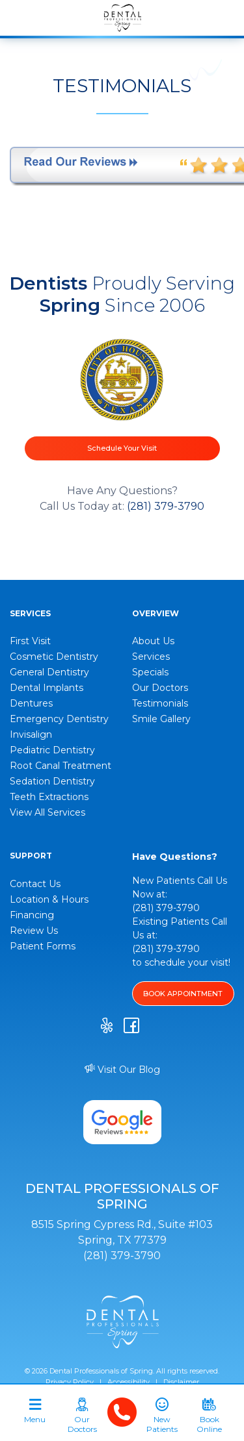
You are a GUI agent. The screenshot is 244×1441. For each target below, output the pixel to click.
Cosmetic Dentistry (54, 656)
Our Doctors (160, 688)
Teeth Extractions (49, 797)
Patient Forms (42, 946)
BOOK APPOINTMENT (183, 993)
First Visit (30, 641)
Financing (32, 915)
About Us (153, 641)
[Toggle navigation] (35, 1416)
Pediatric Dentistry (52, 750)
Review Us (34, 930)
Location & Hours (49, 899)
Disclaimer (181, 1381)
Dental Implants (46, 688)
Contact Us (35, 884)
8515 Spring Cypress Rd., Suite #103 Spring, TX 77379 (122, 1232)
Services (151, 656)
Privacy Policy (70, 1381)
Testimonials (160, 703)
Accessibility (128, 1381)
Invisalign (31, 734)
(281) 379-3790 (165, 506)
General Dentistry (49, 672)
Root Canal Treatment (60, 765)
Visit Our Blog (122, 1069)
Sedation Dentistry (52, 781)
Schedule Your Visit (122, 448)
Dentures (31, 703)
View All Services (47, 812)
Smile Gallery (161, 719)
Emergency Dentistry (59, 719)
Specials (150, 672)
